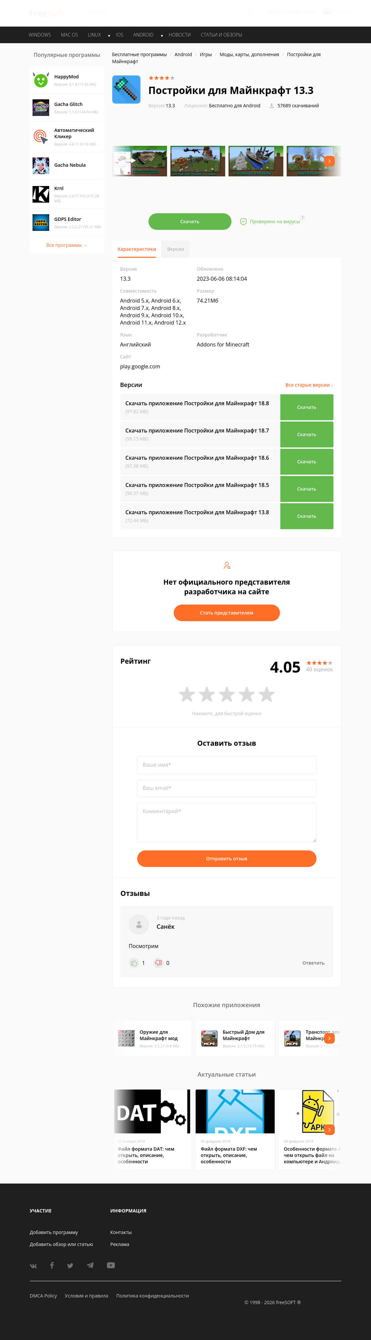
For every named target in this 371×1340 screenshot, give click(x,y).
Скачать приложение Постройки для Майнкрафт (197, 403)
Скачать (190, 221)
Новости (180, 35)
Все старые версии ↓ (309, 385)
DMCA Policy (43, 1295)
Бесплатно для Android (234, 105)
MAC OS (69, 35)
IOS (119, 35)
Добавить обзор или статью (61, 1244)
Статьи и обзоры (221, 35)
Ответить (314, 963)
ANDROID (143, 35)
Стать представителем (226, 613)
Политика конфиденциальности (152, 1295)
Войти (276, 12)
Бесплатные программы (139, 54)
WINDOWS (40, 35)
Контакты (121, 1232)
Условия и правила (86, 1295)
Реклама (119, 1244)
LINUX (94, 35)
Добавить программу (54, 1232)
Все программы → (66, 245)
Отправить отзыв (226, 858)
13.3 (161, 105)
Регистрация (302, 12)
